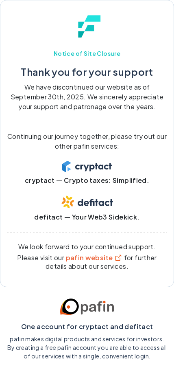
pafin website (94, 257)
